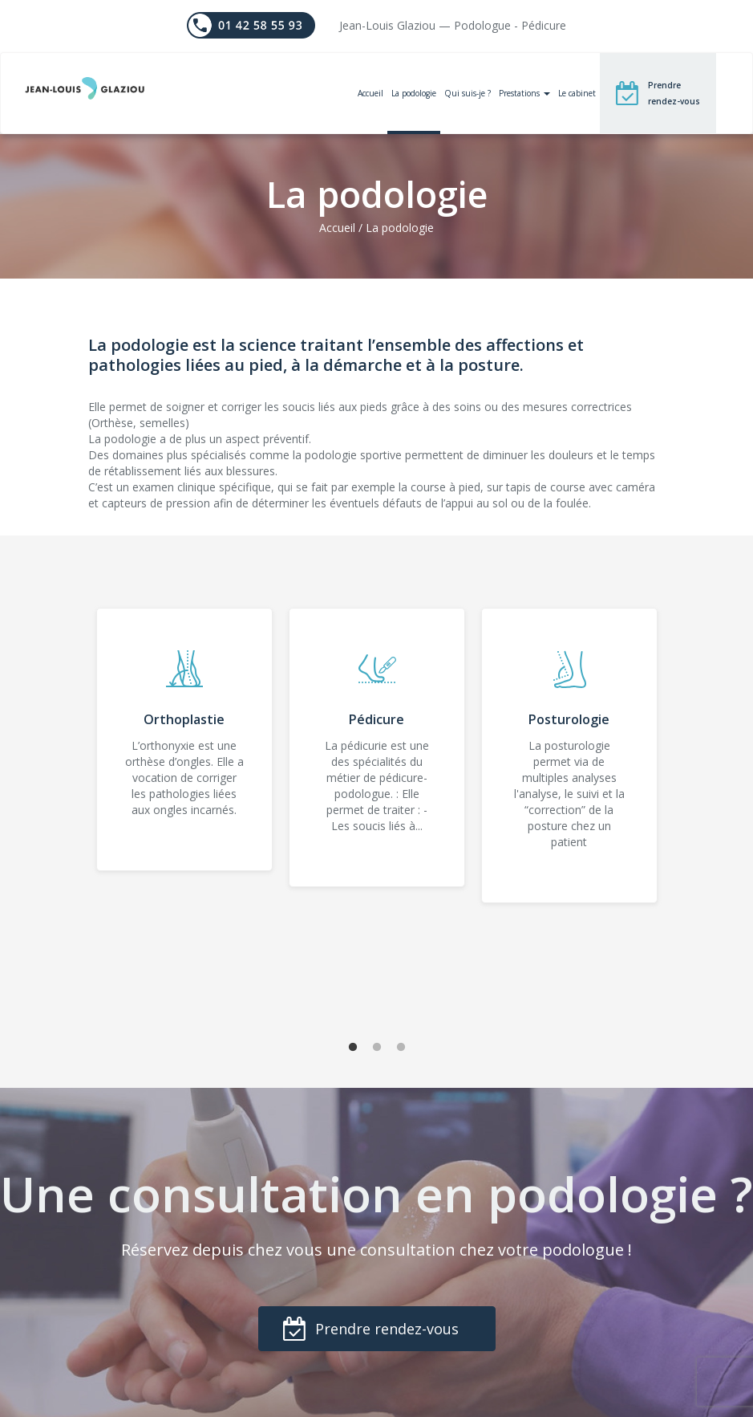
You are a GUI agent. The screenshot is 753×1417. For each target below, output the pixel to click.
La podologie (413, 93)
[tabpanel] (184, 739)
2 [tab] (377, 1048)
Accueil (370, 93)
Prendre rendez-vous (674, 93)
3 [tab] (401, 1048)
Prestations (524, 93)
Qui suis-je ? (467, 93)
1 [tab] (353, 1048)
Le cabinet (577, 93)
